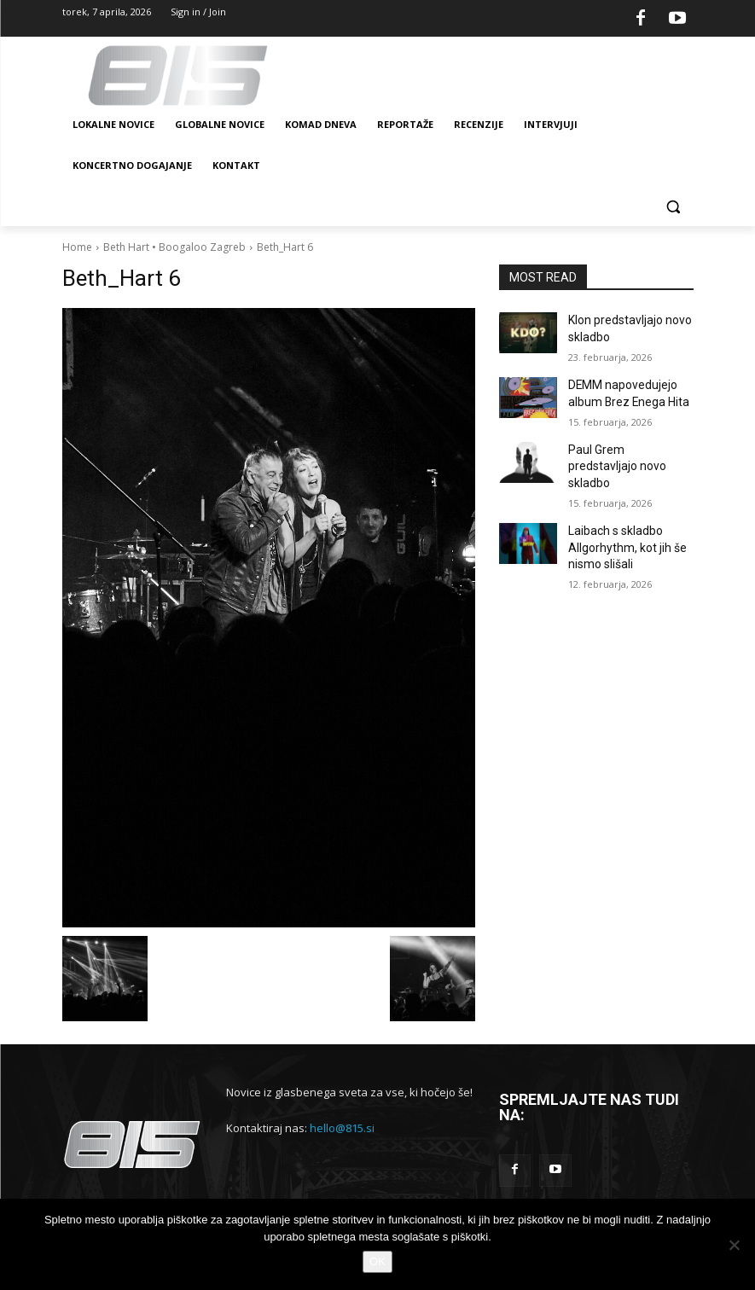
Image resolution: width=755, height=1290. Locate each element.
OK (377, 1261)
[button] (673, 207)
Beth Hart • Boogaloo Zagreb (174, 247)
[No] (733, 1244)
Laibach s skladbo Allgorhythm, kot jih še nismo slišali (620, 514)
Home (77, 247)
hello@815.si (342, 1128)
